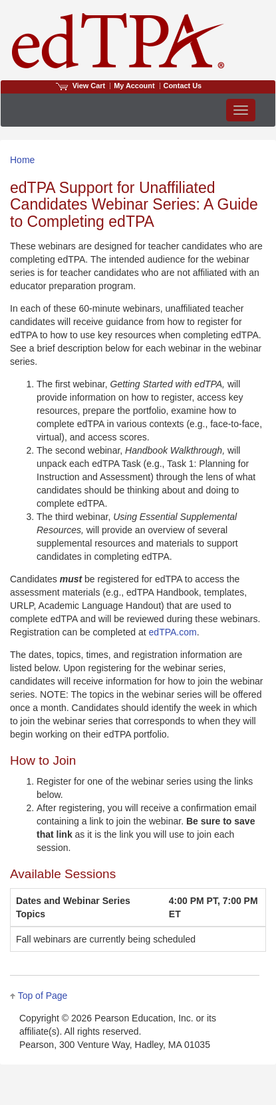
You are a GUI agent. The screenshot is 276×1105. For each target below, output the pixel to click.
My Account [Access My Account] (134, 86)
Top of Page (43, 995)
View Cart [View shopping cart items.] (80, 86)
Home (22, 160)
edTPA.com (173, 632)
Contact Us (183, 86)
